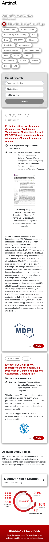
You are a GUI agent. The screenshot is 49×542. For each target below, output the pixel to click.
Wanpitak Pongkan (36, 169)
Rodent (23, 61)
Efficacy (31, 40)
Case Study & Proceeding (15, 35)
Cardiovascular (27, 30)
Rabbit (16, 56)
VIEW (38, 346)
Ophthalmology (32, 50)
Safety (35, 61)
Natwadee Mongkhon (26, 385)
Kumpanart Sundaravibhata (29, 382)
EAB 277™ (18, 40)
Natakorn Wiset (24, 163)
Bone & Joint (10, 30)
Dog (6, 40)
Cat (33, 35)
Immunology (24, 45)
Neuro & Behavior (12, 50)
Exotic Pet (8, 45)
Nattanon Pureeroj (25, 158)
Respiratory (9, 61)
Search (24, 101)
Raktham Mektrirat (25, 152)
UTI (15, 66)
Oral (6, 56)
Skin (6, 66)
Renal (27, 56)
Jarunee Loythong (35, 161)
